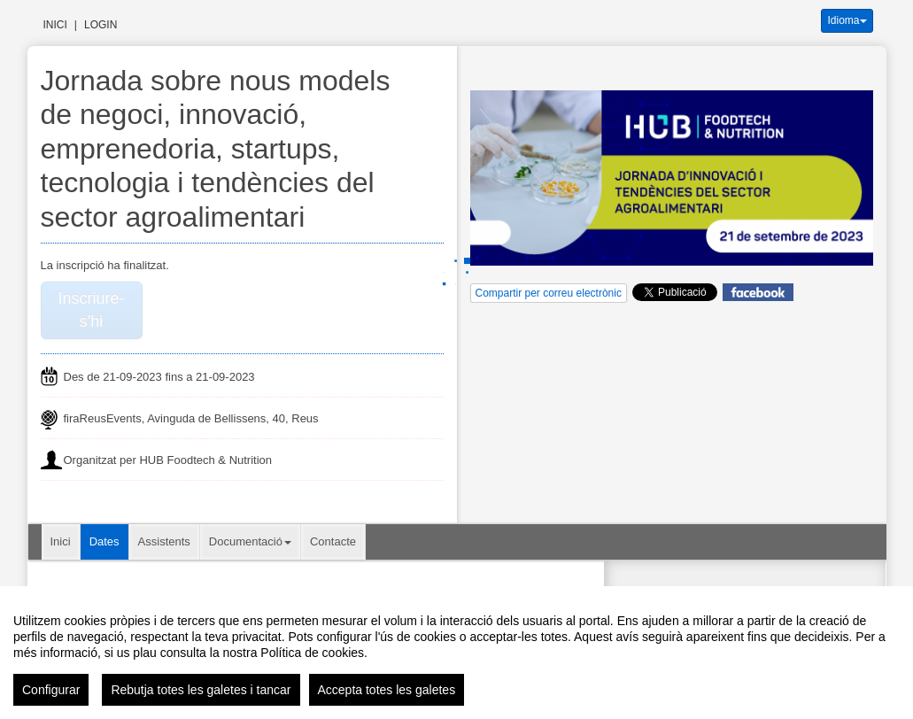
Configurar (51, 690)
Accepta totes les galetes (387, 690)
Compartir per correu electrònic (549, 293)
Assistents (164, 541)
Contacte (333, 541)
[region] (456, 652)
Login (100, 25)
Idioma (846, 20)
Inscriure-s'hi (91, 310)
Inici (55, 25)
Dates (104, 541)
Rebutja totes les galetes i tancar (200, 690)
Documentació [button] (250, 541)
